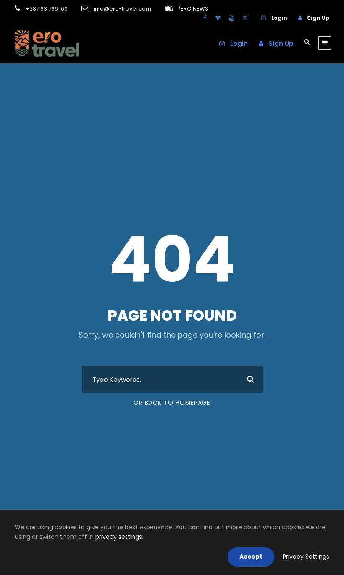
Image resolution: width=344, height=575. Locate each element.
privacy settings (118, 537)
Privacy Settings (306, 556)
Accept (251, 556)
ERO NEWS (193, 9)
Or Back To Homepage (172, 402)
